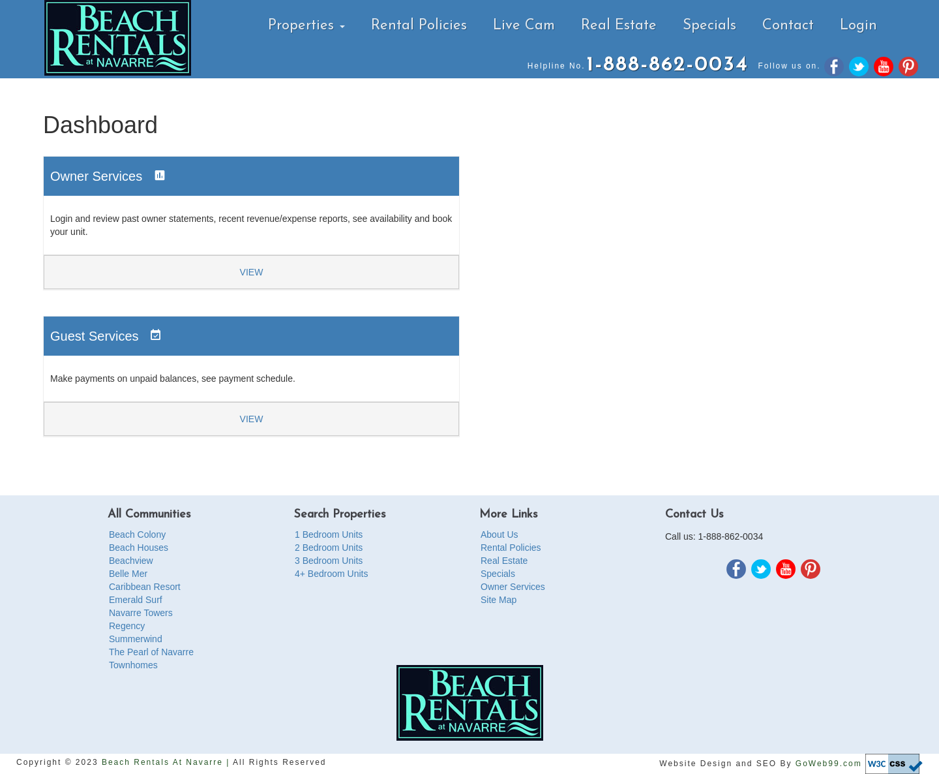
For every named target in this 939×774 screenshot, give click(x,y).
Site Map (498, 600)
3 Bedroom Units (329, 560)
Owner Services (513, 586)
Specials (709, 25)
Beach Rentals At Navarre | (167, 762)
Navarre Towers (141, 613)
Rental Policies (419, 25)
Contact (788, 25)
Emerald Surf (135, 600)
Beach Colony (137, 534)
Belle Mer (128, 573)
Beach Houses (138, 547)
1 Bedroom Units (329, 534)
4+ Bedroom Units (331, 573)
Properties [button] (306, 25)
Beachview (131, 560)
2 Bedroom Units (329, 547)
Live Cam (524, 25)
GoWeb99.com (829, 762)
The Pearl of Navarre (151, 652)
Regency (127, 626)
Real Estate (619, 25)
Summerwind (135, 639)
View (251, 272)
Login (858, 25)
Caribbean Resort (145, 586)
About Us (499, 534)
